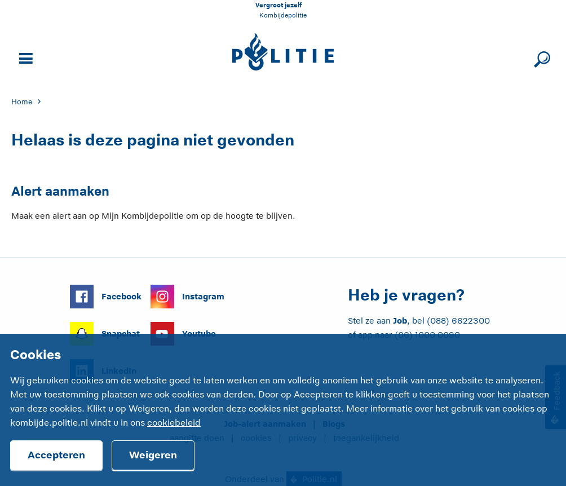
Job (400, 320)
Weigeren (153, 455)
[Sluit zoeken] (540, 57)
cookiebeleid (174, 422)
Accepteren (56, 455)
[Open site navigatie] (24, 57)
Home (21, 102)
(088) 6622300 (458, 320)
